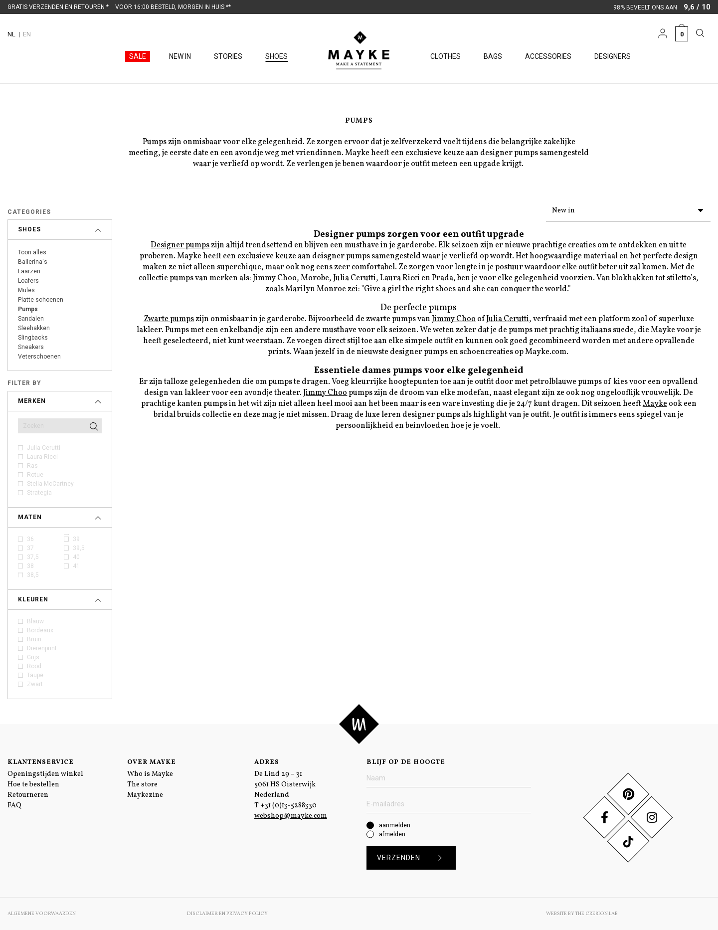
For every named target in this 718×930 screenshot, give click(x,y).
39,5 (79, 548)
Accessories (548, 56)
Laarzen (29, 271)
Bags (493, 56)
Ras (32, 465)
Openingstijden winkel (45, 774)
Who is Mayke (150, 774)
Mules (26, 290)
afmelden (392, 834)
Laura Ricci (42, 456)
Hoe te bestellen (33, 784)
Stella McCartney (50, 483)
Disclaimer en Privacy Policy (227, 913)
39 (76, 539)
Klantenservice (40, 762)
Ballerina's (32, 261)
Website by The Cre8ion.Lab (582, 913)
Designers (612, 56)
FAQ (14, 805)
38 (30, 565)
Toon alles (32, 252)
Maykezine (145, 795)
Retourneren (27, 795)
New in (180, 56)
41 (76, 565)
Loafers (28, 280)
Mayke (655, 401)
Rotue (35, 474)
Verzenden (413, 858)
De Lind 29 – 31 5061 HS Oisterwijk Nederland (285, 784)
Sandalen (31, 318)
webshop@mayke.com (290, 816)
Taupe (35, 675)
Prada (442, 276)
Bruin (34, 639)
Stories (228, 56)
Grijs (33, 657)
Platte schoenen (40, 299)
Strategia (39, 492)
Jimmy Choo (275, 276)
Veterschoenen (39, 356)
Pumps (28, 309)
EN (27, 34)
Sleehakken (34, 328)
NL (11, 34)
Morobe (315, 276)
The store (142, 784)
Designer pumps (180, 243)
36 (30, 539)
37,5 (33, 557)
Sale (137, 56)
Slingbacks (33, 337)
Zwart (35, 684)
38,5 (33, 574)
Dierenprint (42, 648)
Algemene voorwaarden (41, 913)
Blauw (35, 621)
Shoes (276, 56)
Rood (34, 666)
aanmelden (394, 825)
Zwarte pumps (169, 317)
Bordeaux (40, 630)
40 (76, 557)
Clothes (445, 56)
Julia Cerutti (43, 447)
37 (30, 548)
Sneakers (31, 347)
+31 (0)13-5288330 (288, 805)
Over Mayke (151, 762)
